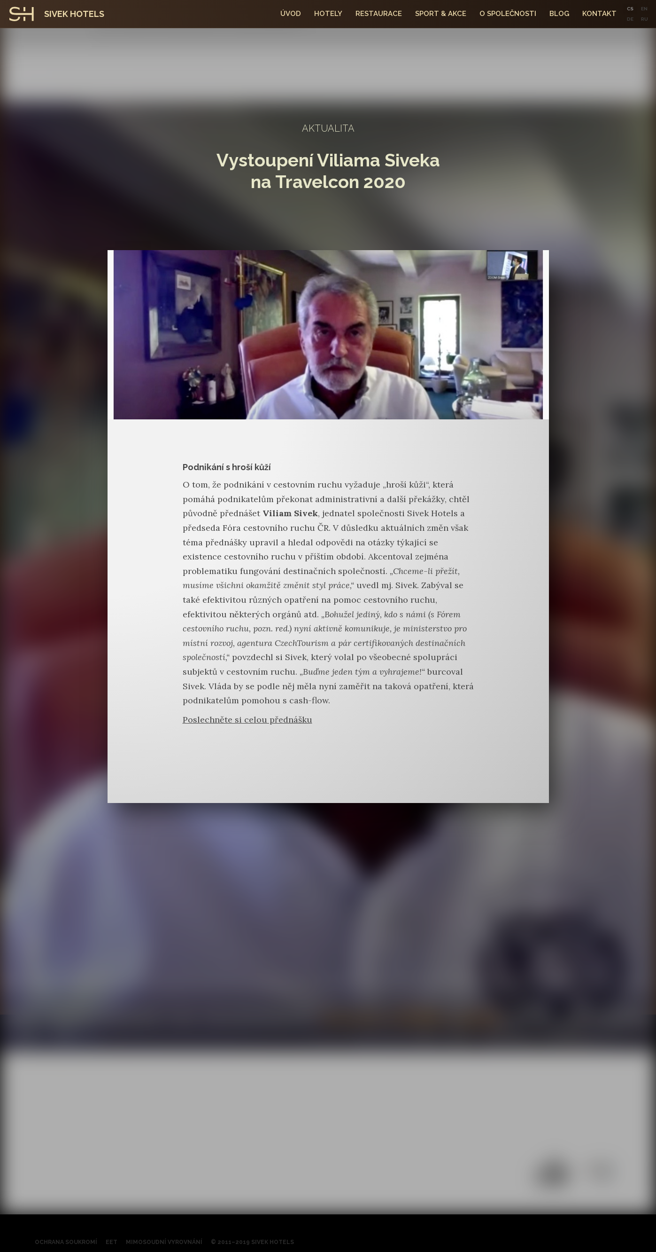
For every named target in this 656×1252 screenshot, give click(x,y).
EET (111, 1242)
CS (630, 8)
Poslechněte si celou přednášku (247, 719)
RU (644, 19)
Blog (559, 13)
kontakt (599, 13)
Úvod (290, 13)
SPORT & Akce (440, 13)
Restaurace (378, 13)
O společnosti (507, 13)
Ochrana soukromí (66, 1242)
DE (630, 19)
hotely (328, 13)
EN (644, 8)
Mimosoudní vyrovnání (164, 1242)
